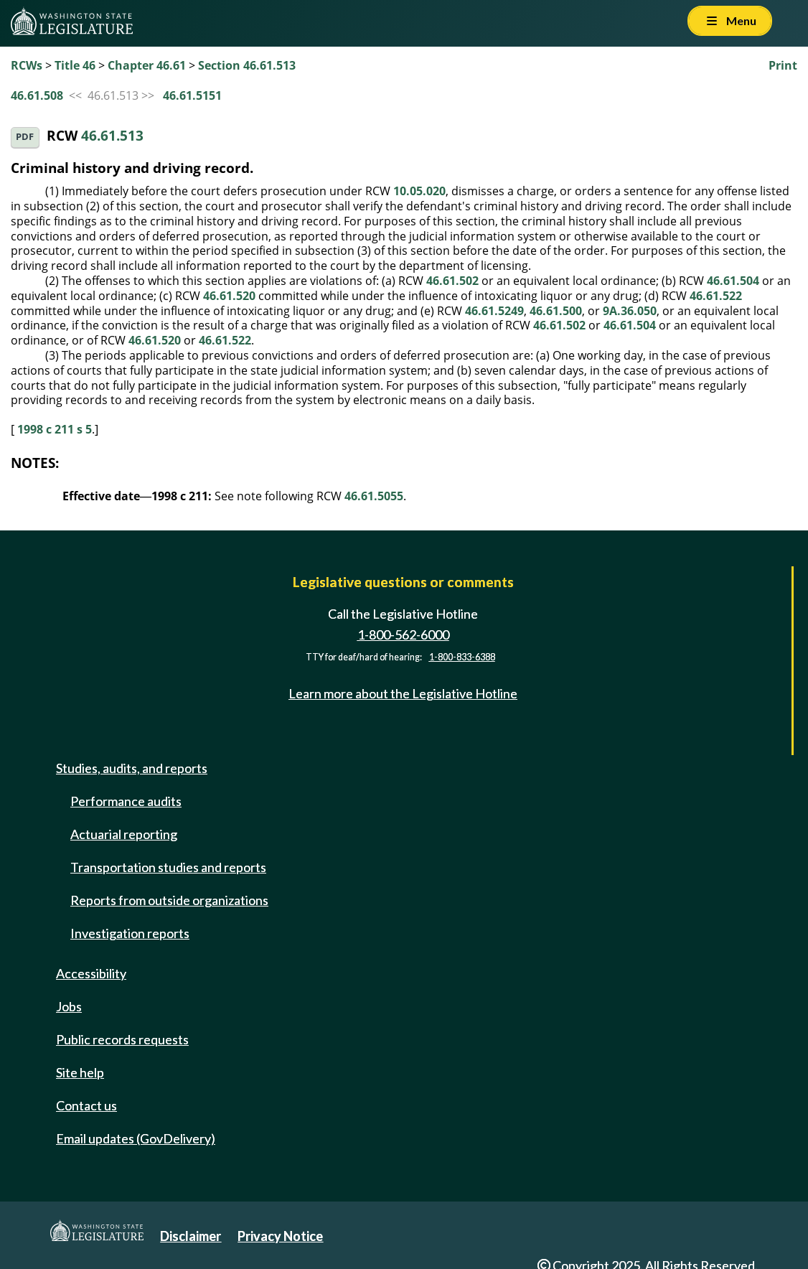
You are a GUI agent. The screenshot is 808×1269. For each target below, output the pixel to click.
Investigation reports (129, 933)
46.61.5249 (494, 311)
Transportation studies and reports (168, 867)
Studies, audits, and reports (131, 768)
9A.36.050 (630, 311)
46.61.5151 (192, 95)
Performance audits (126, 801)
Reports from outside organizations (169, 900)
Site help (80, 1072)
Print (783, 65)
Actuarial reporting (123, 834)
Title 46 (75, 65)
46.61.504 (733, 281)
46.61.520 (229, 296)
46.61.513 (112, 136)
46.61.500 (556, 311)
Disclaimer (190, 1236)
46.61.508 (37, 95)
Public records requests (122, 1039)
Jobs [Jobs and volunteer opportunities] (69, 1006)
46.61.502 (452, 281)
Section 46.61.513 (247, 65)
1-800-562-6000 (403, 634)
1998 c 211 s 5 (54, 429)
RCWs (26, 65)
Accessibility (91, 973)
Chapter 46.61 (147, 65)
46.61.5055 (373, 496)
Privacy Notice (280, 1236)
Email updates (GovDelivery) (135, 1138)
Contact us (86, 1105)
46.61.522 (716, 296)
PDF (25, 137)
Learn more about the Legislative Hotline (402, 693)
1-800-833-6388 (462, 657)
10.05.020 (419, 191)
